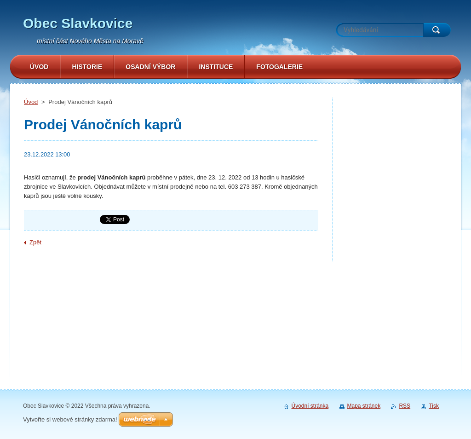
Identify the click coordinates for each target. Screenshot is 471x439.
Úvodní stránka (310, 406)
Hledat (437, 30)
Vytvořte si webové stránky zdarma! (70, 419)
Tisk (434, 406)
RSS (404, 406)
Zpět (35, 242)
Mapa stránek (364, 406)
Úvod (31, 101)
